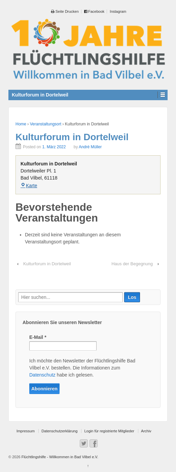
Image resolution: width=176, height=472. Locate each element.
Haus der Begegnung (132, 263)
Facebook (94, 11)
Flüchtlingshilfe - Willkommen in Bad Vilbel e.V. (59, 457)
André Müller (90, 147)
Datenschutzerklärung (59, 431)
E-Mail (37, 337)
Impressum (25, 431)
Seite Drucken (65, 11)
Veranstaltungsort (45, 124)
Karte (29, 185)
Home (20, 124)
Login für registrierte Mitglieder (109, 431)
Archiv (146, 431)
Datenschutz (42, 375)
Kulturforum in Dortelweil (47, 263)
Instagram (118, 11)
